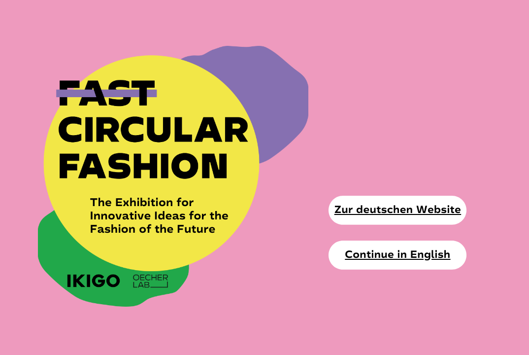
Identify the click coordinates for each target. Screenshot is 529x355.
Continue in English (397, 254)
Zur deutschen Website (398, 210)
